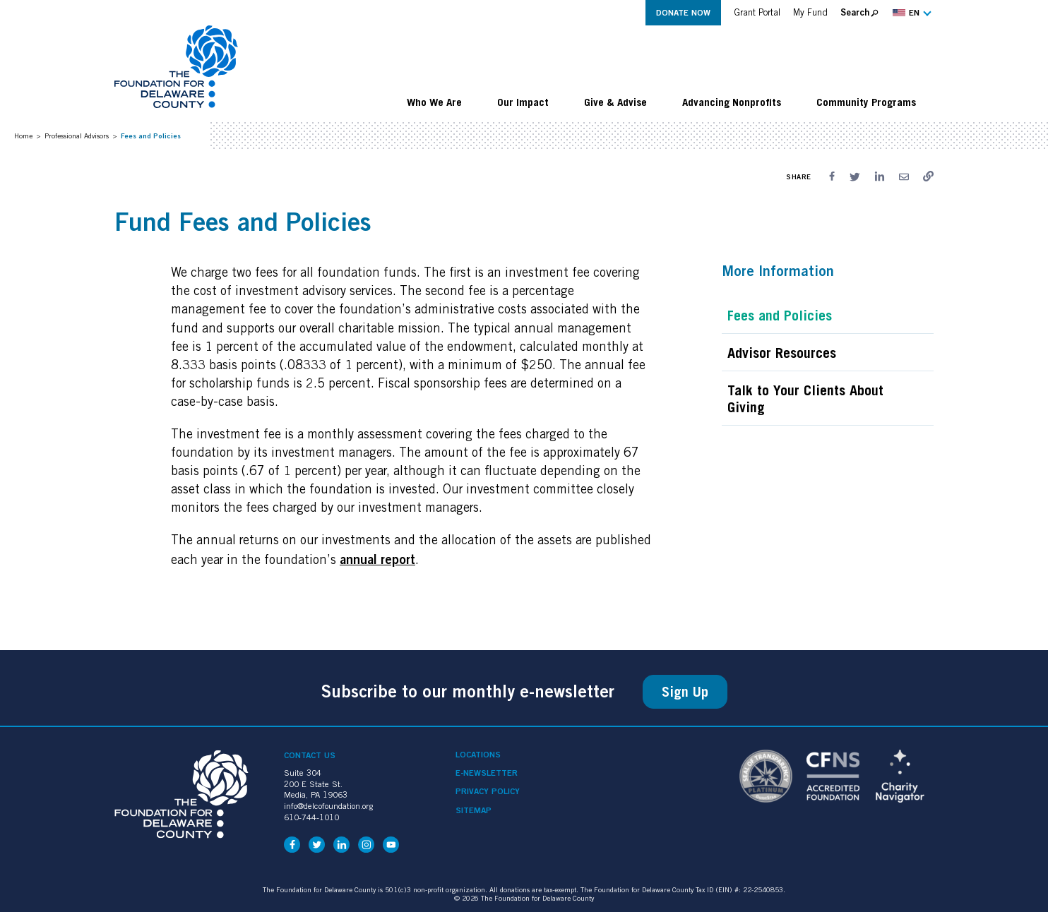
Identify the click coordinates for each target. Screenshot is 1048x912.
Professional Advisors (76, 135)
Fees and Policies (779, 315)
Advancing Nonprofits (731, 101)
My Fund (810, 12)
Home (23, 135)
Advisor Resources (781, 352)
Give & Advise (615, 101)
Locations (478, 755)
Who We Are (434, 101)
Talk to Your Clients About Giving (805, 399)
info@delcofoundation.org (328, 805)
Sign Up (685, 691)
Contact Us (309, 755)
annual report (377, 559)
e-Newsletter (486, 773)
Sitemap (473, 810)
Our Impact (523, 101)
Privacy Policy (487, 791)
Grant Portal (757, 12)
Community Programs (866, 101)
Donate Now (683, 12)
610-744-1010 (311, 817)
